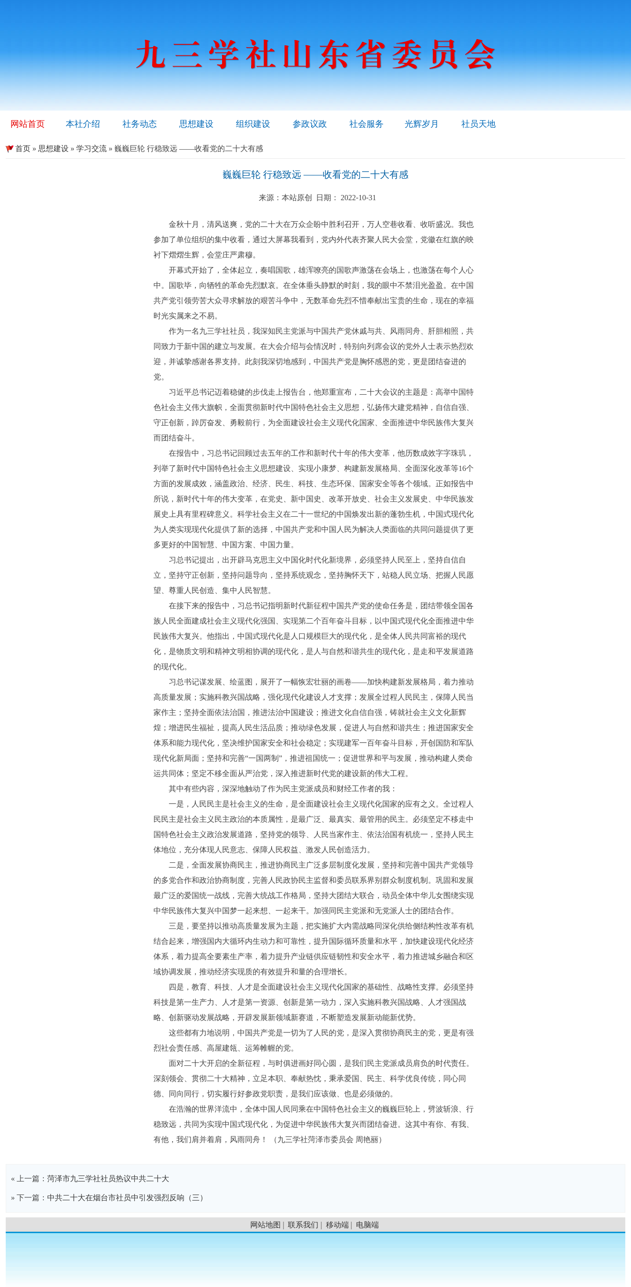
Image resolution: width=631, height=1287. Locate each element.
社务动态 (139, 124)
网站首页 (27, 124)
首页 (18, 148)
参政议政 (310, 124)
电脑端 (367, 1225)
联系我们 (303, 1225)
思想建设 (196, 124)
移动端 (337, 1225)
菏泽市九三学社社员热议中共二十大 (108, 1179)
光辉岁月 (422, 124)
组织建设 (253, 124)
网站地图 (265, 1225)
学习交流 (91, 148)
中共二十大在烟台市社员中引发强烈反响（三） (127, 1198)
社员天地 (478, 124)
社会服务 (366, 124)
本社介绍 (83, 124)
